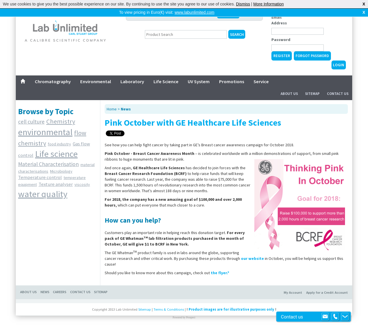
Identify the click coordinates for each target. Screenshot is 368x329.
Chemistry (60, 121)
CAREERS (59, 292)
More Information (268, 4)
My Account (293, 292)
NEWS (45, 292)
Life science (56, 153)
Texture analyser (56, 184)
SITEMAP (101, 292)
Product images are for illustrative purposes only (231, 309)
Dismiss (243, 4)
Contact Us (337, 94)
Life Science (166, 81)
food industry (59, 144)
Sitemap (312, 94)
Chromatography (53, 81)
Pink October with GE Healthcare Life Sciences (193, 122)
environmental (45, 131)
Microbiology (61, 171)
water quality (42, 193)
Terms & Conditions (169, 309)
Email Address (279, 20)
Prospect (190, 317)
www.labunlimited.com (194, 12)
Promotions (231, 81)
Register (281, 55)
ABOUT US (28, 292)
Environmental (95, 81)
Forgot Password (312, 55)
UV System (199, 81)
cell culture (31, 121)
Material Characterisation (48, 164)
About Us (289, 94)
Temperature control (40, 177)
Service (261, 81)
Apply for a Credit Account (327, 292)
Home (112, 109)
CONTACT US (80, 292)
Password (280, 39)
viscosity (82, 184)
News (126, 109)
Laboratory (132, 81)
